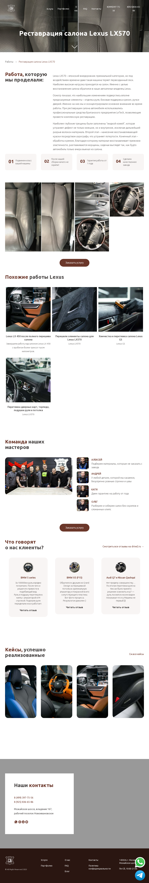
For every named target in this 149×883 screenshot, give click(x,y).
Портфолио (63, 9)
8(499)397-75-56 (113, 9)
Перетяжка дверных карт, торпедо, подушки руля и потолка (28, 409)
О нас (76, 9)
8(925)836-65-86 (133, 9)
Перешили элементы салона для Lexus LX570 (74, 338)
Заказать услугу (75, 262)
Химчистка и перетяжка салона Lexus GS (121, 338)
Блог (67, 871)
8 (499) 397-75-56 (23, 797)
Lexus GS (120, 344)
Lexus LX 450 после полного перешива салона (28, 338)
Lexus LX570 (74, 344)
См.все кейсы (136, 654)
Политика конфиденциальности (98, 867)
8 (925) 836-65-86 (23, 801)
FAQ (85, 9)
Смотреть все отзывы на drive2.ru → (123, 546)
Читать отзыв (28, 610)
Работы (9, 61)
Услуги (50, 9)
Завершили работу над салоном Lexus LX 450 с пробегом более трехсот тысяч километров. (28, 347)
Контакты (96, 9)
